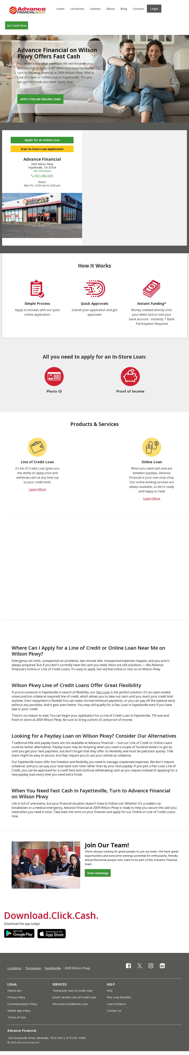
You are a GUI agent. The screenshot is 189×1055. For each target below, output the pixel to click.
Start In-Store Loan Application (42, 149)
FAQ (109, 990)
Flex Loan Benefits (119, 997)
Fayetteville (53, 968)
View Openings (97, 873)
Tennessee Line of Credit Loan (72, 990)
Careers (95, 8)
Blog (124, 8)
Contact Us (114, 1010)
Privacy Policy (16, 997)
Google (19, 933)
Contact (138, 8)
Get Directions (42, 171)
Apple (52, 933)
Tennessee (33, 968)
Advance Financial (27, 10)
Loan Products (116, 1004)
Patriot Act (14, 990)
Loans (60, 8)
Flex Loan (103, 692)
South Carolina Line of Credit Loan (74, 997)
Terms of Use (16, 1017)
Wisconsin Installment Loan (70, 1004)
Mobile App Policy (18, 1010)
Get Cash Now (16, 25)
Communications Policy (22, 1004)
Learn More (37, 489)
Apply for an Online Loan (40, 99)
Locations (77, 8)
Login (154, 8)
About (110, 8)
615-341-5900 (76, 1038)
